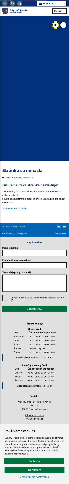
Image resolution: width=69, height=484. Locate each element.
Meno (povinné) (10, 247)
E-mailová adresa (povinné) (17, 260)
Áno (59, 226)
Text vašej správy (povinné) (16, 272)
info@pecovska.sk (34, 415)
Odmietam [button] (34, 470)
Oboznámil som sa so (37, 299)
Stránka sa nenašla (23, 177)
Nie (65, 226)
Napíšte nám (60, 233)
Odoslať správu (34, 308)
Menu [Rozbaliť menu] (59, 11)
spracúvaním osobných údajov (37, 299)
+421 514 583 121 (34, 418)
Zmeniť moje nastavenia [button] (34, 477)
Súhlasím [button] (34, 461)
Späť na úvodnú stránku (14, 208)
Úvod (6, 177)
